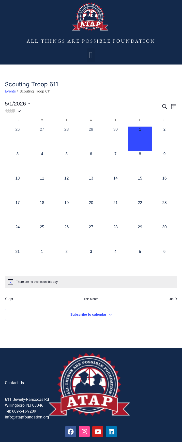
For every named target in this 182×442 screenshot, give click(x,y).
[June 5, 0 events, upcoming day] (140, 261)
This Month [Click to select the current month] (91, 299)
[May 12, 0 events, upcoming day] (66, 187)
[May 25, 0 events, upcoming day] (42, 236)
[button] (91, 55)
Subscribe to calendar (88, 314)
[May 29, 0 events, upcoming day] (140, 236)
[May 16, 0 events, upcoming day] (164, 187)
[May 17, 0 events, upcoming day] (17, 212)
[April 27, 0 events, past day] (42, 139)
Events (10, 91)
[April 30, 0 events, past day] (115, 139)
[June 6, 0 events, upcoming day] (164, 261)
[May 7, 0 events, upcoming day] (115, 163)
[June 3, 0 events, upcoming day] (91, 261)
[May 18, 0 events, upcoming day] (42, 212)
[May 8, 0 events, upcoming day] (140, 163)
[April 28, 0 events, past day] (66, 139)
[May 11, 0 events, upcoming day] (42, 187)
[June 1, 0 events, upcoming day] (42, 261)
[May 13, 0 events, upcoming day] (91, 187)
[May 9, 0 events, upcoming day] (164, 163)
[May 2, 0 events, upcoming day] (164, 139)
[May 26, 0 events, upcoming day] (66, 236)
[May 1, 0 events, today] (140, 139)
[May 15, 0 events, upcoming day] (140, 187)
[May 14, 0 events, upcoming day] (115, 187)
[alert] (91, 282)
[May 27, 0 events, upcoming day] (91, 236)
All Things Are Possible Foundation (91, 41)
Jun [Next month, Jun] (173, 299)
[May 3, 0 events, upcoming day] (17, 163)
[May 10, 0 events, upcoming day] (17, 187)
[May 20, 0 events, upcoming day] (91, 212)
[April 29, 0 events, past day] (91, 139)
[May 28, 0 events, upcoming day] (115, 236)
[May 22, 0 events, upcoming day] (140, 212)
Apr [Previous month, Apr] (9, 299)
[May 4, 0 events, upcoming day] (42, 163)
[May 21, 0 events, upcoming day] (115, 212)
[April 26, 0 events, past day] (17, 139)
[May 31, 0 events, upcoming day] (17, 261)
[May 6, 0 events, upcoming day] (91, 163)
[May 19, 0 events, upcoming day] (66, 212)
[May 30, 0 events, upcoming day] (164, 236)
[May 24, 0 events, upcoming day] (17, 236)
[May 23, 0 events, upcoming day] (164, 212)
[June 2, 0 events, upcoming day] (66, 261)
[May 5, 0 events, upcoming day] (66, 163)
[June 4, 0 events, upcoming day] (115, 261)
